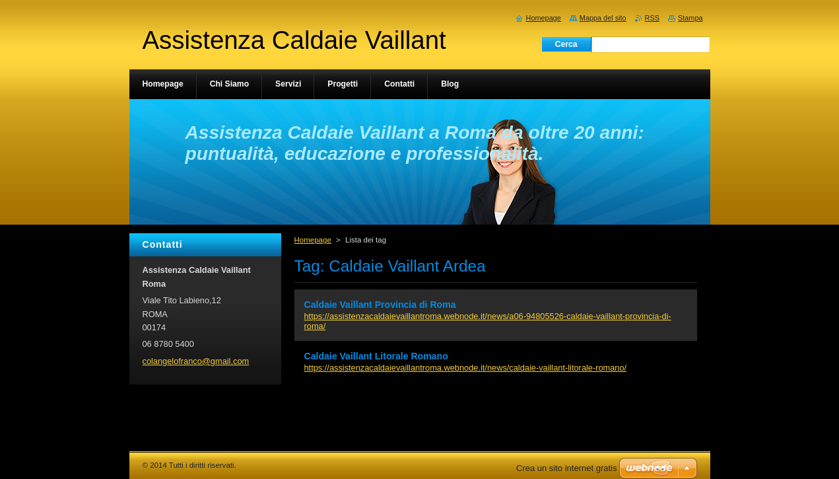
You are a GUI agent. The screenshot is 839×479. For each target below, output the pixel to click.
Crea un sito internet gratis (566, 468)
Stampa (690, 18)
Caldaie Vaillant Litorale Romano (376, 356)
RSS (652, 18)
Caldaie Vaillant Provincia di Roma (380, 304)
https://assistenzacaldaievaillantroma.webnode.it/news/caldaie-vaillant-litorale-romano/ (465, 368)
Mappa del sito (603, 18)
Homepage (312, 240)
